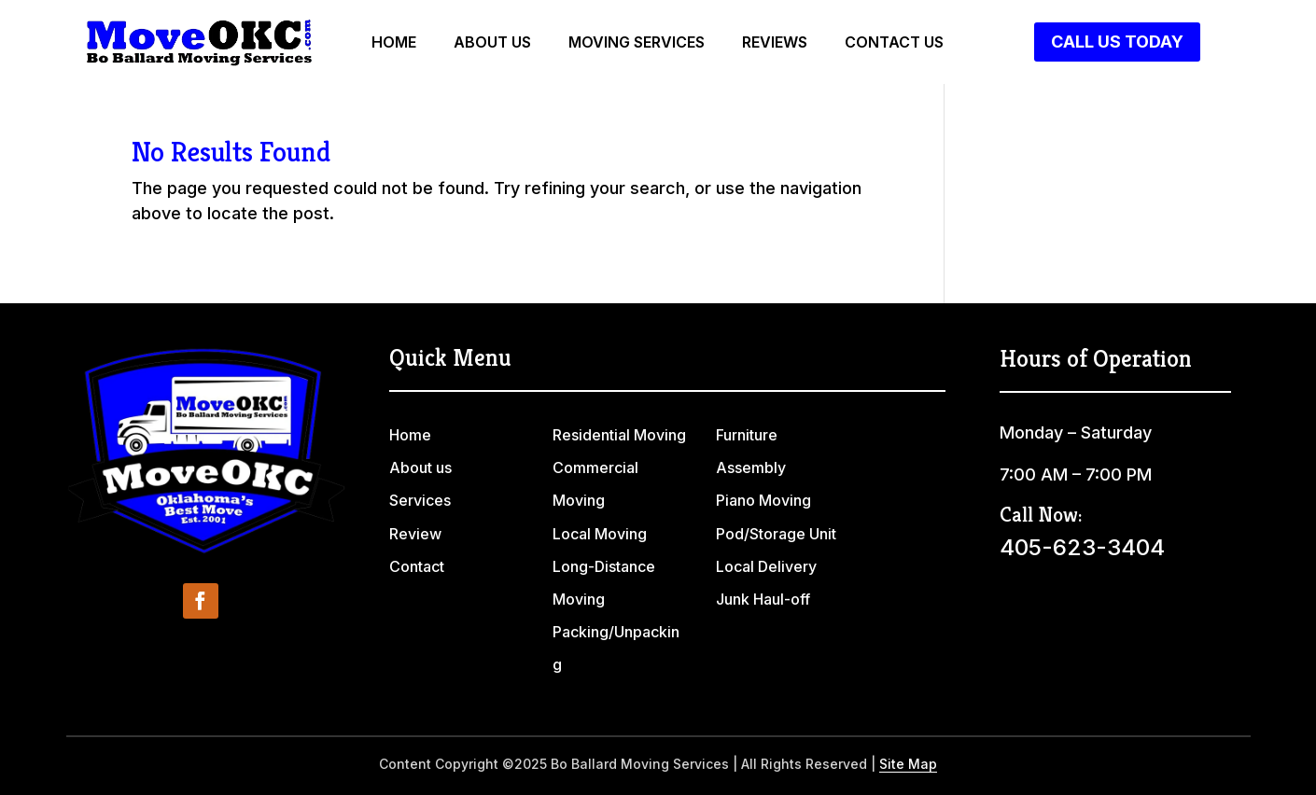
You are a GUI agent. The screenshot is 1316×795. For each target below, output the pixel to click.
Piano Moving (763, 500)
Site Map (908, 764)
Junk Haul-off (763, 599)
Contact (416, 566)
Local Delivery (766, 566)
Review (415, 533)
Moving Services (636, 43)
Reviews (774, 43)
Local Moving (600, 533)
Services (420, 500)
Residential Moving (619, 434)
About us (492, 43)
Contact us (894, 43)
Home (393, 43)
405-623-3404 (1082, 547)
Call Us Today (1117, 41)
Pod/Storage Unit (776, 533)
